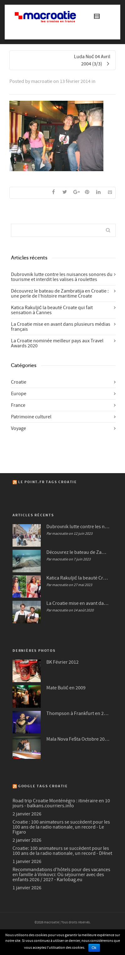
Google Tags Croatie (43, 786)
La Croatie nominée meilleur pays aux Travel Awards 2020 (57, 343)
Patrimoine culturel (31, 417)
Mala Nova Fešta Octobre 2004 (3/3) (77, 739)
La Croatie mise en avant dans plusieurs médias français (60, 326)
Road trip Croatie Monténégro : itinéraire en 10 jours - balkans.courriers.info (61, 803)
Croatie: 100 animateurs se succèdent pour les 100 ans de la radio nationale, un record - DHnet (62, 850)
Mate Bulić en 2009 (66, 687)
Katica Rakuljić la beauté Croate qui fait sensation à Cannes (52, 310)
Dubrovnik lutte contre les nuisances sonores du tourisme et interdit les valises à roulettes (61, 277)
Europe (18, 394)
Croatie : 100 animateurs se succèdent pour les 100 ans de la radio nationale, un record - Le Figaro (61, 827)
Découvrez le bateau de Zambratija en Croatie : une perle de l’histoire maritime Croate (60, 293)
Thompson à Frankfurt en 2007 (77, 713)
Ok (94, 948)
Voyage (18, 428)
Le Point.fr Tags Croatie (47, 482)
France (18, 405)
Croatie (18, 382)
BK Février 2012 (62, 662)
